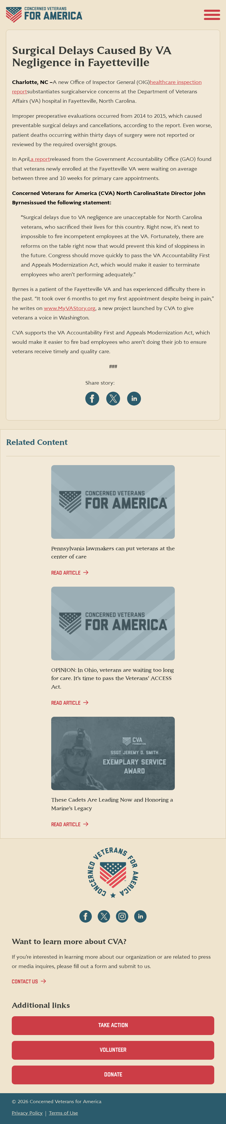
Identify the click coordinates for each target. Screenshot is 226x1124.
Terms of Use (63, 1113)
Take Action (113, 1025)
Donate (123, 1078)
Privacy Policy (27, 1113)
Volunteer (123, 1053)
